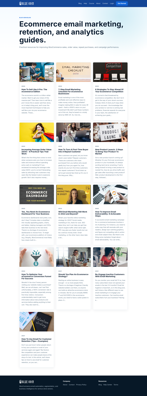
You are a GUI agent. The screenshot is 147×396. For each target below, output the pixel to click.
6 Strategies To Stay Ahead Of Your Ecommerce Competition (109, 90)
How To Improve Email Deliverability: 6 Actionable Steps (108, 214)
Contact (105, 3)
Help (85, 3)
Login (112, 3)
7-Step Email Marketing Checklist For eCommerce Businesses (70, 91)
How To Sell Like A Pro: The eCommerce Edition (34, 90)
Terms (116, 385)
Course (91, 3)
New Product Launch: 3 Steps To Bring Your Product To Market (109, 151)
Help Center (107, 385)
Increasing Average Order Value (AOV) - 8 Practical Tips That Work (36, 151)
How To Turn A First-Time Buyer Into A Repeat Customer (73, 150)
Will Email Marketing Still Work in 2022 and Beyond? (72, 213)
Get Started (122, 3)
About (98, 3)
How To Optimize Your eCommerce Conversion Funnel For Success (36, 276)
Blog (80, 3)
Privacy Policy (81, 385)
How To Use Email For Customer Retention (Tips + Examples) (37, 340)
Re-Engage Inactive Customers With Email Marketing (109, 275)
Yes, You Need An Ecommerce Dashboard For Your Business (36, 213)
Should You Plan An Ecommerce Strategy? (73, 275)
